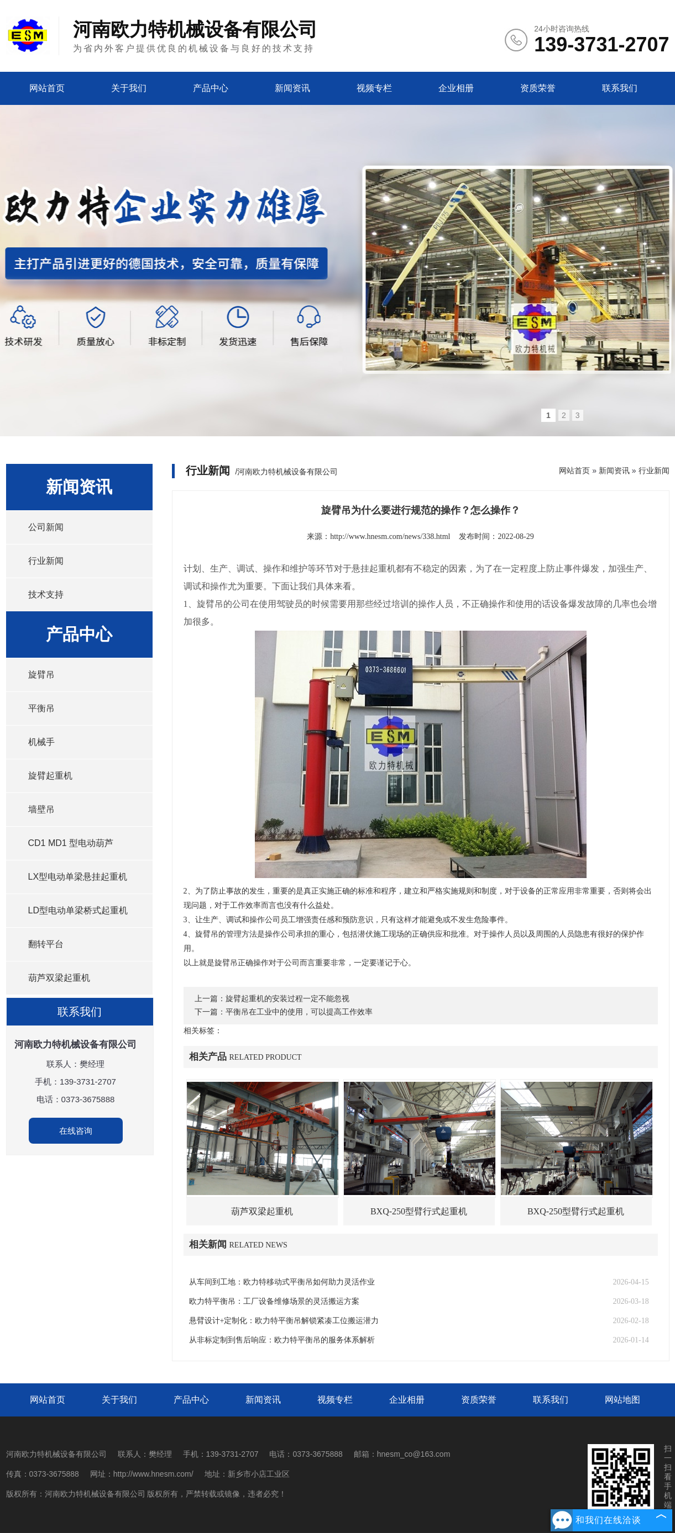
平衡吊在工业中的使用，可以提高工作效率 (299, 1012)
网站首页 (47, 88)
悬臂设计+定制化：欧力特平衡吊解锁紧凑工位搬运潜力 (284, 1321)
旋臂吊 (41, 674)
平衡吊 (41, 708)
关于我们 (128, 88)
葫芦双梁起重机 (59, 977)
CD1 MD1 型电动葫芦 (71, 843)
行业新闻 (46, 560)
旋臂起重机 (50, 775)
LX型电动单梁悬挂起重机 (78, 876)
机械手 (41, 742)
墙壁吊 (41, 809)
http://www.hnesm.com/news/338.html (390, 536)
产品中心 (210, 88)
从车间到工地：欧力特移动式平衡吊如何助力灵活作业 (282, 1282)
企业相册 (456, 88)
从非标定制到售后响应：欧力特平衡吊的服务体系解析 (282, 1340)
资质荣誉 (538, 88)
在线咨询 (75, 1130)
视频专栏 (374, 88)
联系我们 (619, 88)
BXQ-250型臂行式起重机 (418, 1211)
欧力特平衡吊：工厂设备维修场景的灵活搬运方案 (274, 1301)
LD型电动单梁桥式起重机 (78, 910)
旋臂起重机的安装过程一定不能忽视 (287, 999)
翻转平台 (46, 944)
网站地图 (622, 1399)
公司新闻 (46, 527)
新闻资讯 (292, 88)
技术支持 (46, 594)
